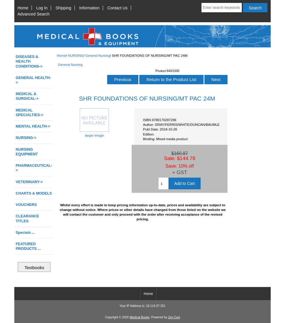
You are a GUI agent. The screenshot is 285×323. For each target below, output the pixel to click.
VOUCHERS (26, 204)
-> (26, 137)
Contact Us (117, 8)
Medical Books (140, 317)
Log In (42, 8)
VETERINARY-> (29, 182)
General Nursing (97, 55)
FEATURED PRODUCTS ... (28, 246)
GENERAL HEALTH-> (33, 80)
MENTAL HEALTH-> (33, 126)
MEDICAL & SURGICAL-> (27, 96)
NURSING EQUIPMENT (27, 151)
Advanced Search (34, 14)
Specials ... (25, 232)
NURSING (75, 55)
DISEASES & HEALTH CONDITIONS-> (29, 61)
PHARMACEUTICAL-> (34, 167)
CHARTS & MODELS (34, 193)
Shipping (63, 8)
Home (23, 8)
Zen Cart (174, 317)
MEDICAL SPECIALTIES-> (29, 112)
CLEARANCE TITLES (27, 218)
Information (89, 8)
